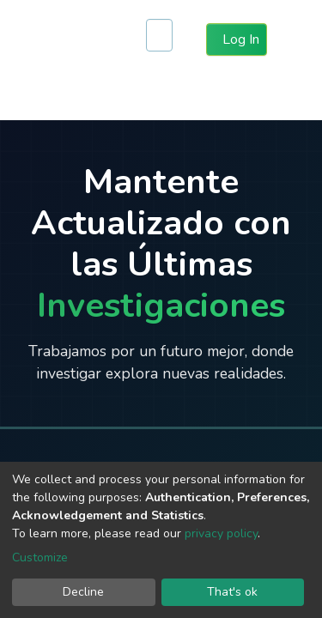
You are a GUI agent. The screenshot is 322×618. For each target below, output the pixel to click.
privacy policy (221, 533)
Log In (240, 38)
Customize (40, 557)
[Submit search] (158, 39)
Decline (83, 592)
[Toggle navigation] (298, 39)
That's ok (232, 592)
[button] (189, 39)
